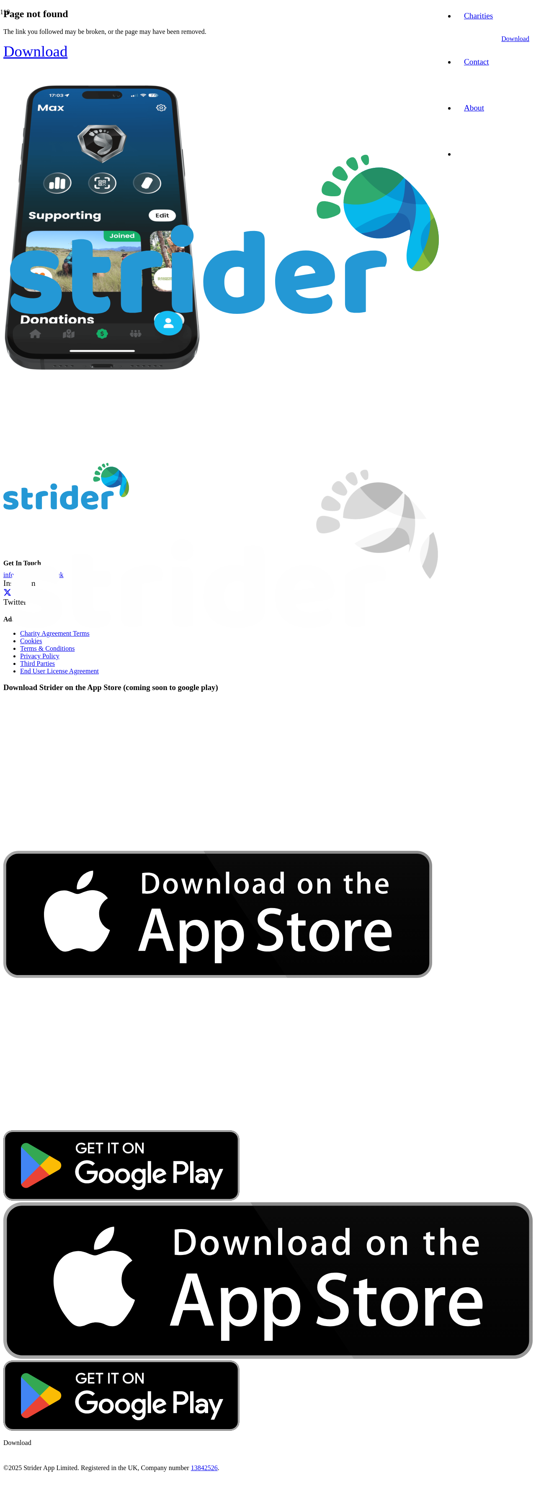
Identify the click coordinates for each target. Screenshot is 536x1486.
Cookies (31, 640)
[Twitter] (7, 592)
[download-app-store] (217, 1126)
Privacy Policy (39, 656)
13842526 (204, 1467)
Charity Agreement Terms (55, 633)
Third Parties (37, 663)
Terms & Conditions (47, 648)
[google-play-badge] (121, 1198)
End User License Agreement (59, 671)
